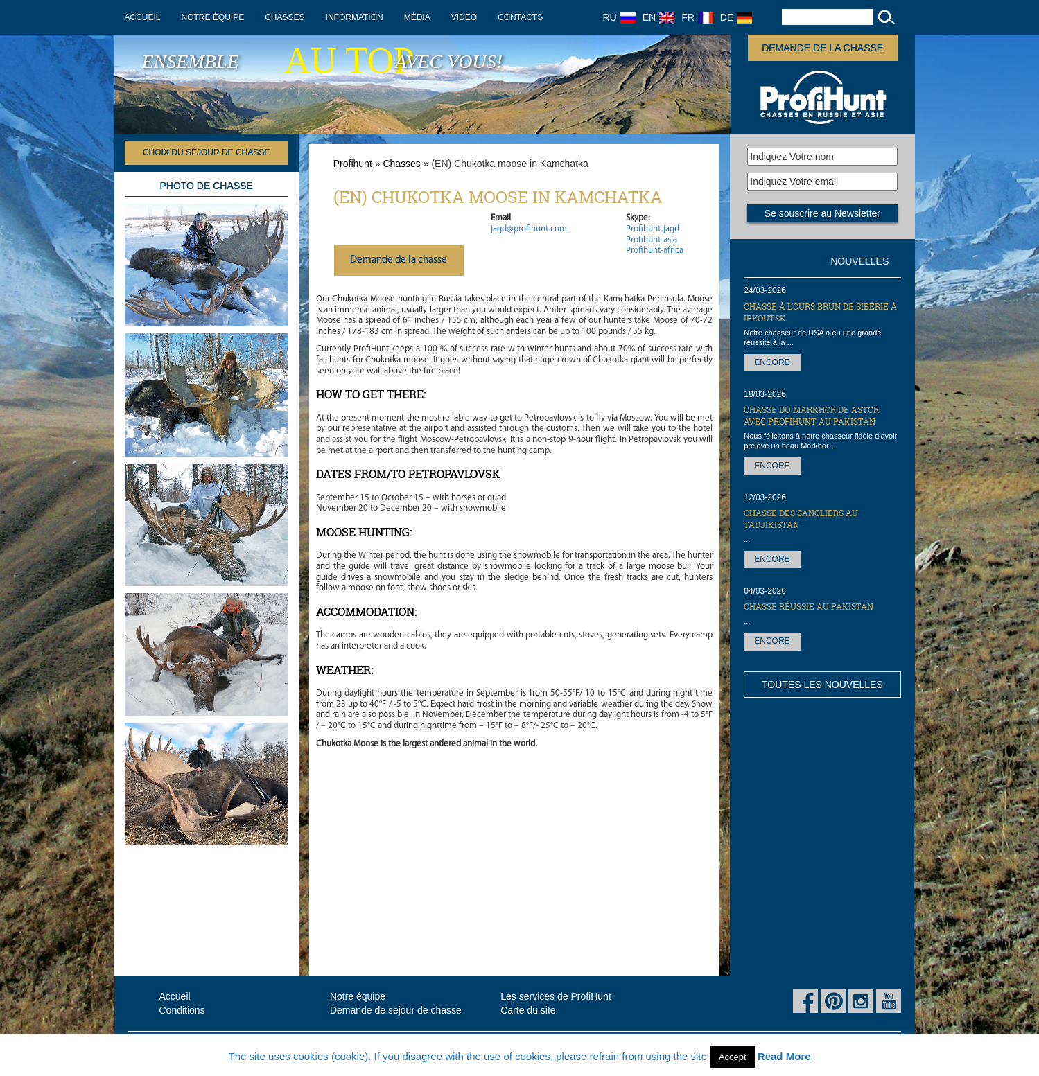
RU (619, 17)
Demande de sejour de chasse (396, 1010)
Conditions (182, 1010)
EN (658, 17)
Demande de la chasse (822, 47)
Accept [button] (732, 1057)
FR (697, 17)
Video (464, 17)
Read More (784, 1056)
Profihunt (352, 163)
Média (417, 17)
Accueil (143, 17)
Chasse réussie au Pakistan (808, 606)
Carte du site (527, 1010)
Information (354, 17)
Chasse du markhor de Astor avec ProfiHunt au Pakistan (811, 415)
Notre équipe (213, 17)
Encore (771, 362)
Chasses (284, 17)
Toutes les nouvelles (822, 684)
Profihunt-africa (654, 250)
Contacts (520, 17)
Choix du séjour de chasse (206, 152)
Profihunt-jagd (652, 228)
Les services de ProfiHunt (555, 996)
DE (736, 17)
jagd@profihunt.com (529, 228)
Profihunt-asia (651, 240)
